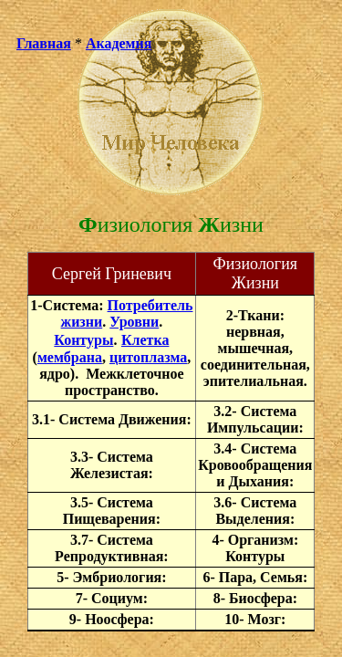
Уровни (134, 321)
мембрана (69, 357)
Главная (43, 43)
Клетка (145, 340)
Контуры (83, 340)
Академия (119, 43)
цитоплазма (148, 357)
